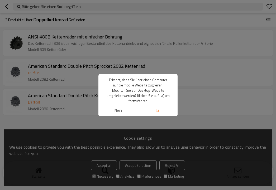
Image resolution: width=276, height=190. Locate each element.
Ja (157, 110)
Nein (118, 110)
